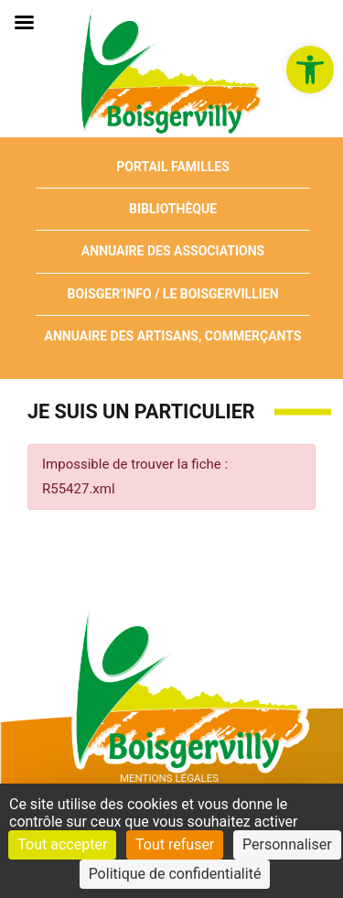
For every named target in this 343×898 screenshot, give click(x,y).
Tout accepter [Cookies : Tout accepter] (62, 844)
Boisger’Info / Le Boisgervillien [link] (172, 294)
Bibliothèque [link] (173, 208)
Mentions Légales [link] (169, 778)
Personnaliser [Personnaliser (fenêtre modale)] (287, 844)
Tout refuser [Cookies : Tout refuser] (174, 844)
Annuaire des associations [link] (172, 250)
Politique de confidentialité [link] (175, 873)
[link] (310, 69)
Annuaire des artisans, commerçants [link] (173, 336)
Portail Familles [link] (173, 166)
